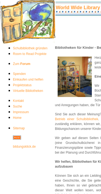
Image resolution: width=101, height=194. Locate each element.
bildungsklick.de (24, 146)
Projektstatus (22, 85)
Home (17, 118)
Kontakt (18, 101)
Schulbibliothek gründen (30, 48)
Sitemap (19, 128)
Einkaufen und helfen (28, 79)
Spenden (19, 74)
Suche (17, 106)
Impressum (21, 112)
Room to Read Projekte (30, 54)
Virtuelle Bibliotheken (28, 91)
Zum (21, 64)
